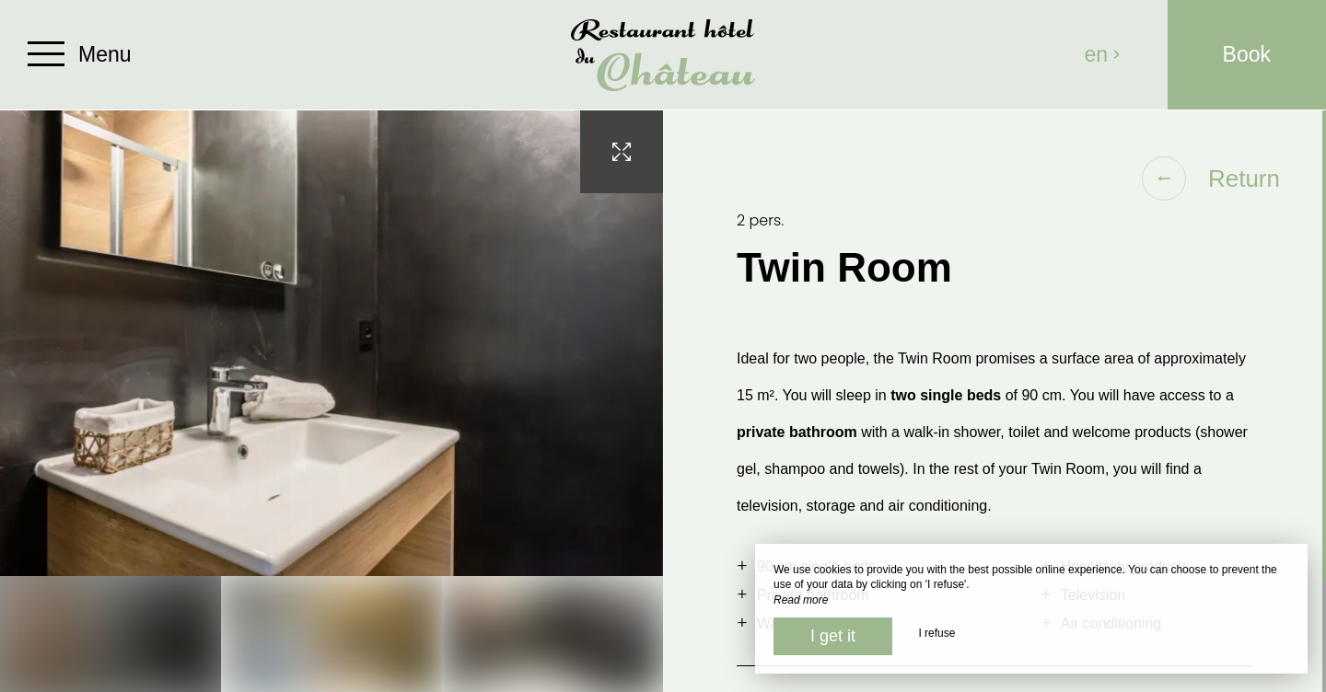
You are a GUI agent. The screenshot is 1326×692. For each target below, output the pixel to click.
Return (1211, 178)
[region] (994, 401)
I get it (832, 636)
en (1103, 54)
